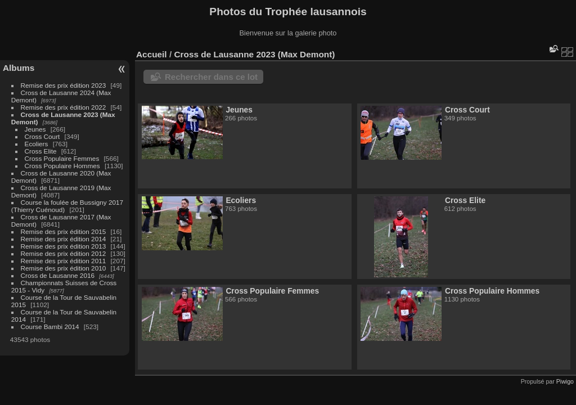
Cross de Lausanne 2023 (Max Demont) (254, 54)
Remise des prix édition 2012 (63, 253)
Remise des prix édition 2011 (63, 260)
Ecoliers (36, 143)
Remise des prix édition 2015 (63, 231)
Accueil (151, 54)
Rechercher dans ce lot (211, 77)
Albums (18, 68)
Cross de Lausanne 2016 (57, 275)
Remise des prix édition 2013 (63, 246)
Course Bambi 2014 (50, 326)
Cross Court (42, 136)
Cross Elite (41, 151)
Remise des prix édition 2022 (63, 107)
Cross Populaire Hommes (62, 165)
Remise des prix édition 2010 (63, 268)
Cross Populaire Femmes (62, 158)
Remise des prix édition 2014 (63, 238)
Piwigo (565, 381)
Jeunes (35, 129)
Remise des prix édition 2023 (63, 85)
